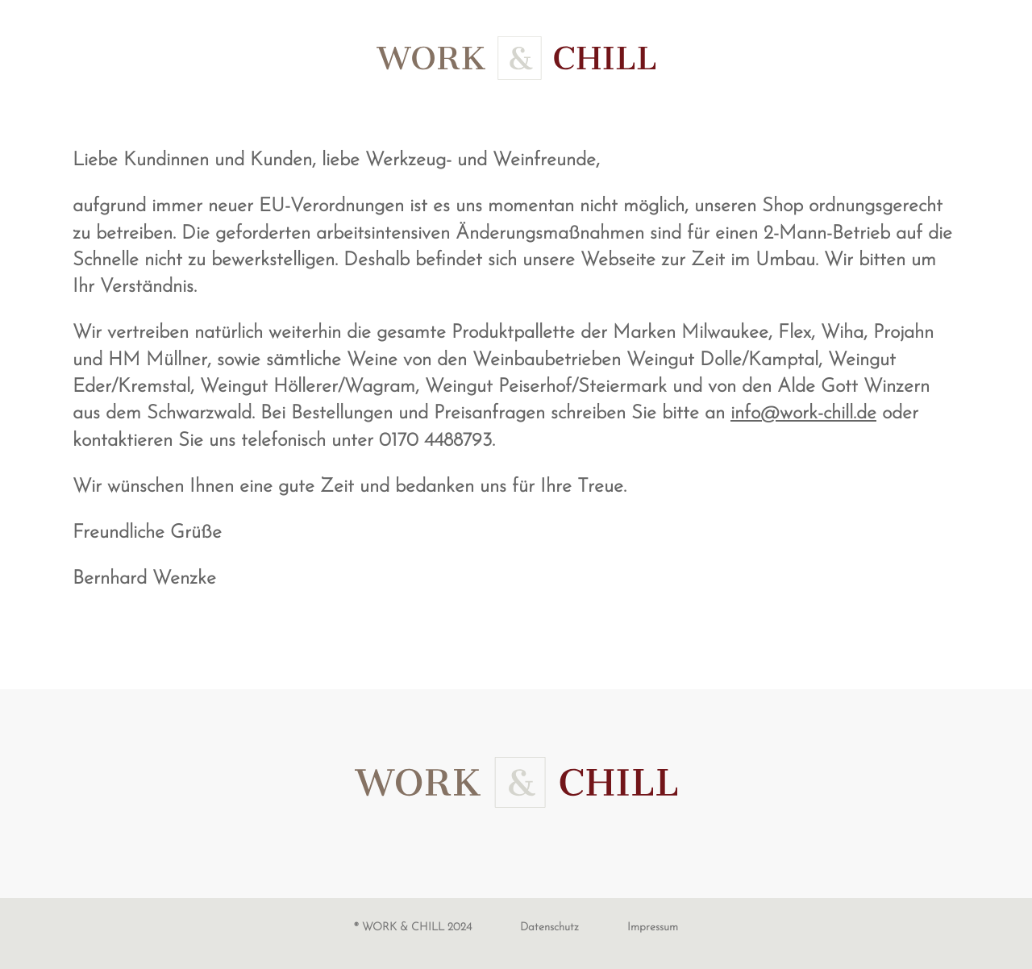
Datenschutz (549, 927)
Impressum (652, 927)
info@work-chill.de (803, 413)
